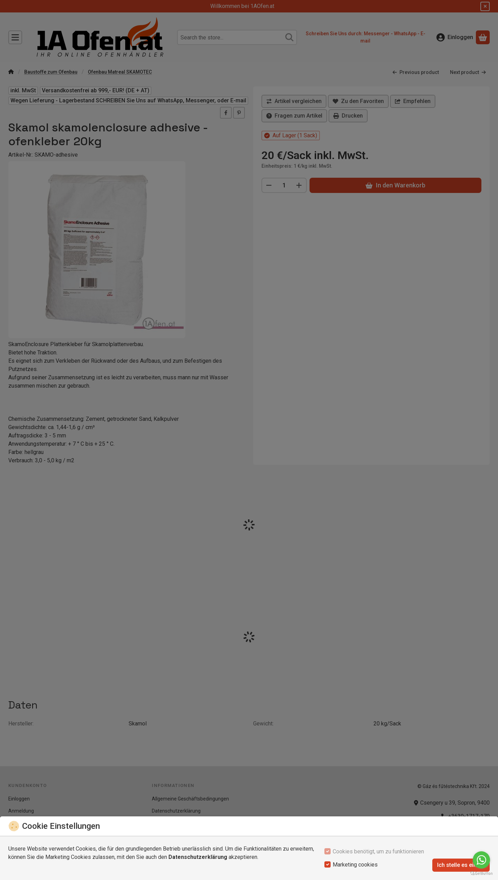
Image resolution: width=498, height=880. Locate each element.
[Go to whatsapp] (481, 860)
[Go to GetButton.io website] (481, 873)
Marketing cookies (355, 864)
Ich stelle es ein (461, 865)
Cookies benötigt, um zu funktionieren (378, 851)
